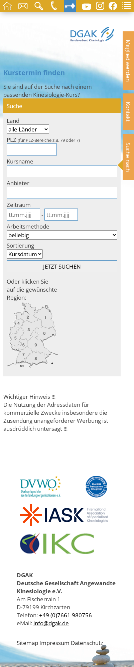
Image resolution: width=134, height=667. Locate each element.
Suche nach (128, 157)
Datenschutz (87, 643)
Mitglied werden (128, 61)
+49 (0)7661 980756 (65, 615)
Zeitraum (19, 205)
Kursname (20, 161)
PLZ (43, 139)
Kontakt (128, 112)
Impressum (54, 643)
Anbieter (18, 183)
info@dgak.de (51, 623)
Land (13, 120)
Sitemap (27, 643)
